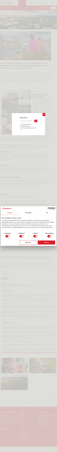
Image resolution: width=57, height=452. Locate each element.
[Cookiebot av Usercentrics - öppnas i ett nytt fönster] (48, 208)
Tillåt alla (46, 242)
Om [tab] (47, 212)
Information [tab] (28, 212)
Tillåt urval (28, 242)
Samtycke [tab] (10, 212)
